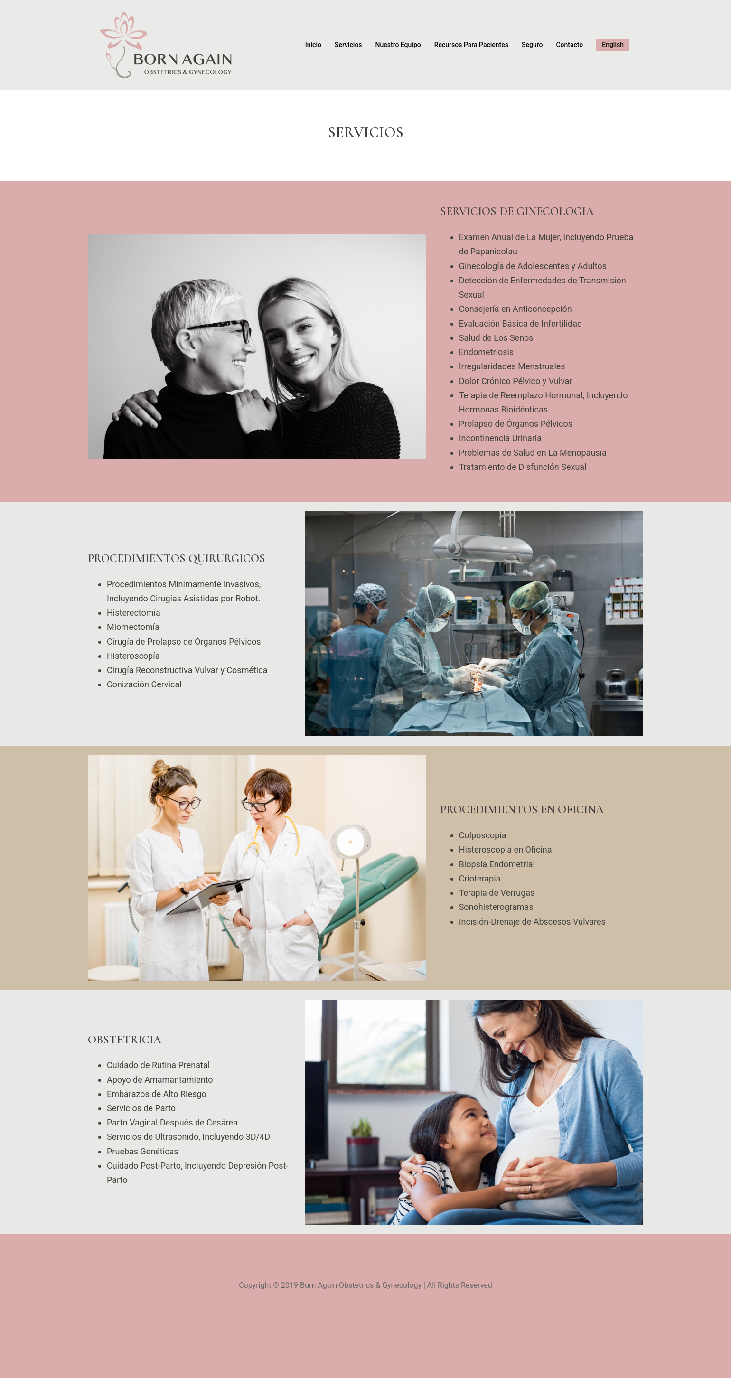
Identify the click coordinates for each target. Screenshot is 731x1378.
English (613, 44)
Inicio (313, 44)
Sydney (206, 1361)
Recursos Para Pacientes (471, 44)
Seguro (532, 44)
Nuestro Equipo (398, 44)
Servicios (348, 44)
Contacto (569, 44)
